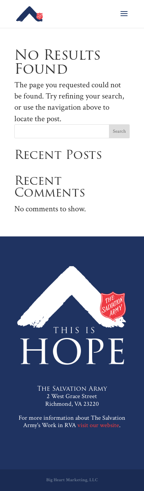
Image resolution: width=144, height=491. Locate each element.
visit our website (98, 425)
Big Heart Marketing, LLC (72, 480)
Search (119, 131)
